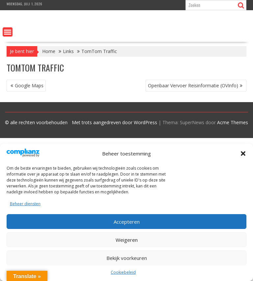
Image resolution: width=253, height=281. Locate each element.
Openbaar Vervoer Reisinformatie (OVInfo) (193, 85)
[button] (243, 153)
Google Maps (29, 85)
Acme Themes (232, 122)
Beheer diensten (25, 204)
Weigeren (127, 240)
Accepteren (127, 221)
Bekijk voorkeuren (126, 258)
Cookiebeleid (123, 272)
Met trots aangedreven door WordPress (114, 122)
